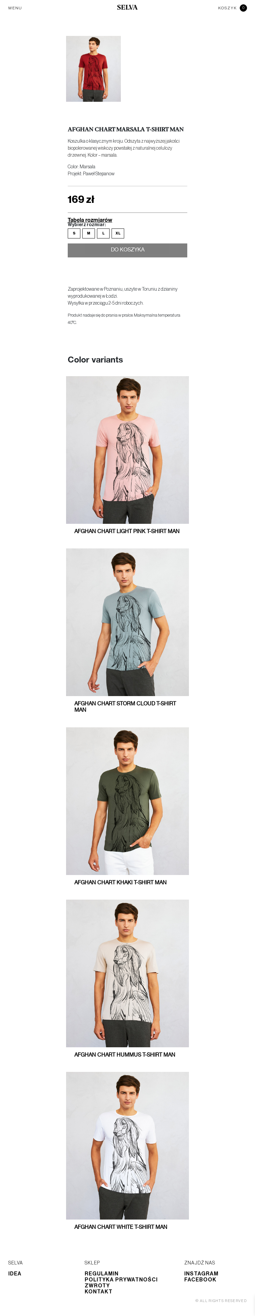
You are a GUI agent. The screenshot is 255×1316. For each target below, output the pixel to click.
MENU (15, 8)
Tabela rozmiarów (90, 220)
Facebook (200, 1279)
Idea (15, 1273)
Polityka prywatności (121, 1279)
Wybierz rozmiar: (87, 224)
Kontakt (99, 1291)
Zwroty (97, 1285)
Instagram (201, 1273)
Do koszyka (127, 251)
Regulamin (102, 1273)
